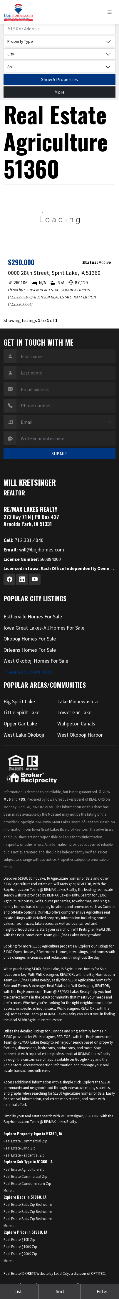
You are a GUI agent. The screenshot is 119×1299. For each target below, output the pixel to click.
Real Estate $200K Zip (20, 1253)
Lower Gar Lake (74, 712)
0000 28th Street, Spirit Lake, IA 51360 (54, 272)
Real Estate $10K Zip (19, 1239)
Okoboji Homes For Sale (30, 638)
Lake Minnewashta (77, 701)
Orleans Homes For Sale (30, 650)
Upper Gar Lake (20, 723)
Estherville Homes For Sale (33, 616)
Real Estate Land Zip (20, 1148)
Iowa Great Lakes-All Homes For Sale (44, 628)
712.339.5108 (20, 297)
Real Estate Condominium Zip (27, 1183)
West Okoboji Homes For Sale (36, 661)
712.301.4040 (23, 540)
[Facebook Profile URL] (9, 579)
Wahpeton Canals (76, 723)
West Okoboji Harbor (80, 735)
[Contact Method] (65, 422)
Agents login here (28, 672)
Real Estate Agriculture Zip (24, 1169)
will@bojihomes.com (34, 549)
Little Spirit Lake (21, 712)
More (59, 92)
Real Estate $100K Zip (20, 1246)
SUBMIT (59, 453)
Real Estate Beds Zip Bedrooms (28, 1204)
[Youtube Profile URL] (35, 579)
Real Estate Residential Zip (24, 1155)
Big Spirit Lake (19, 701)
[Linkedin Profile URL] (22, 579)
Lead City (61, 1273)
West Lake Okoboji (24, 735)
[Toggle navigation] (111, 12)
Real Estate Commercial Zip (25, 1141)
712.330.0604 (20, 304)
